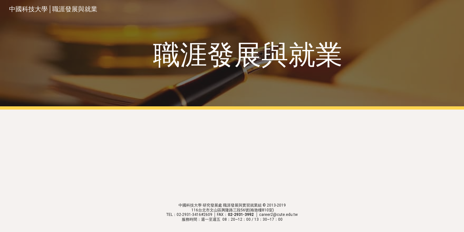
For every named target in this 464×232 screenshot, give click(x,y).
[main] (248, 54)
